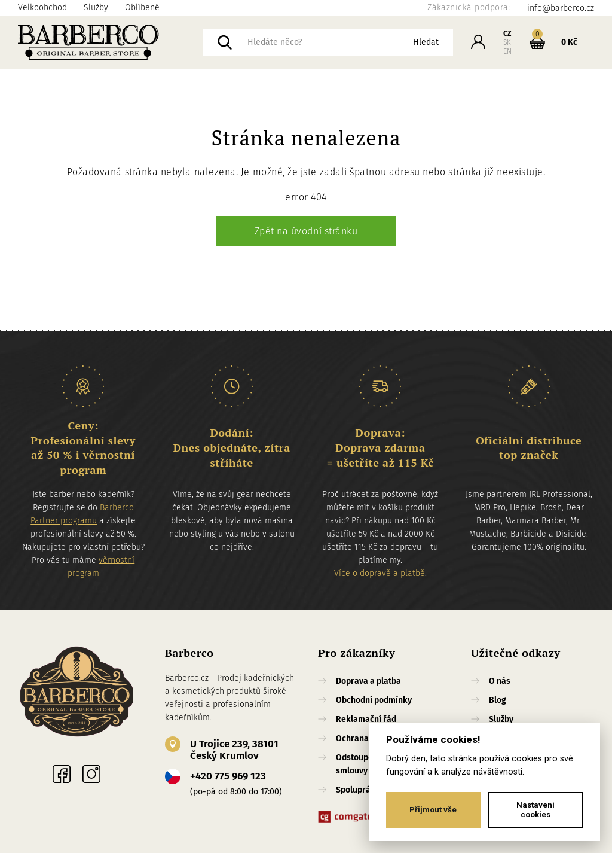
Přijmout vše (433, 809)
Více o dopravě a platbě (379, 573)
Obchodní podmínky (374, 700)
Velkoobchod (42, 7)
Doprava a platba (368, 681)
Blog (497, 700)
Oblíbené (142, 7)
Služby (96, 7)
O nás (499, 681)
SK (507, 42)
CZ (507, 33)
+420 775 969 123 (228, 776)
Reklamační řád (366, 719)
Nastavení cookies (535, 809)
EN (507, 51)
